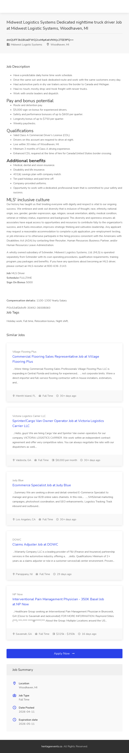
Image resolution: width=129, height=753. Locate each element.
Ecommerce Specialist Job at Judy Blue (41, 485)
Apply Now (64, 653)
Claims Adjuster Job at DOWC (35, 544)
